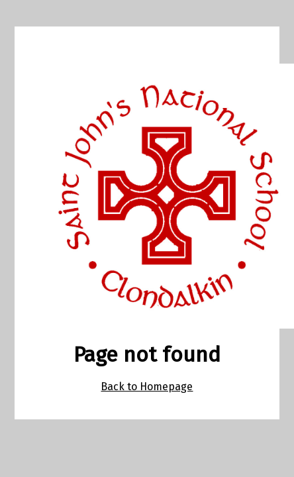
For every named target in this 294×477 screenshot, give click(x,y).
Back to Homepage (147, 386)
